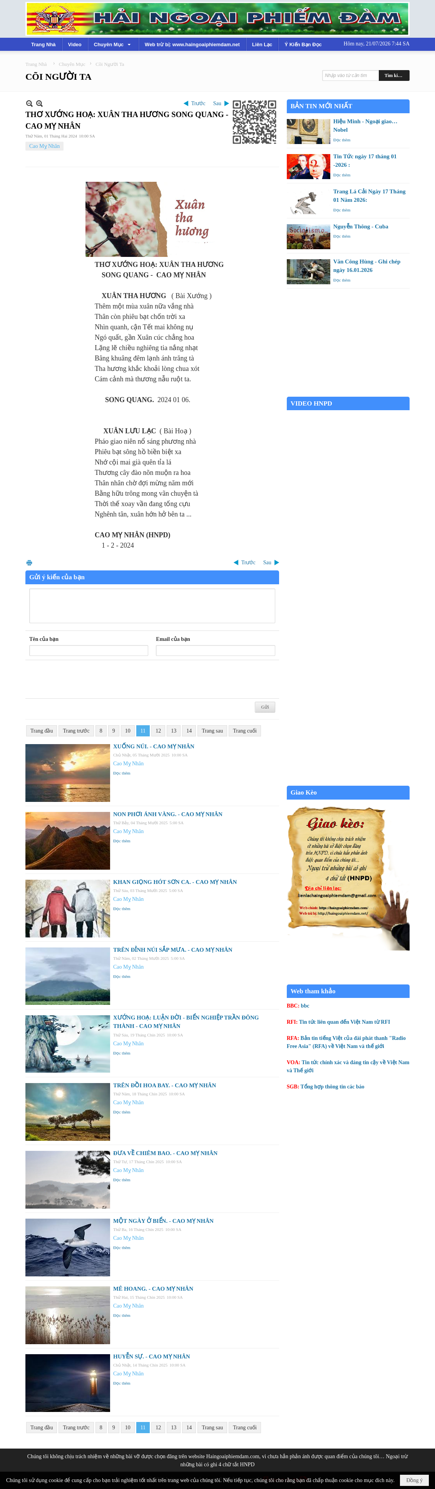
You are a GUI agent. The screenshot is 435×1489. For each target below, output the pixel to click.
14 (189, 731)
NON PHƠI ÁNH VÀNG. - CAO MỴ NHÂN (168, 814)
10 (127, 731)
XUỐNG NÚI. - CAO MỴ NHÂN (153, 746)
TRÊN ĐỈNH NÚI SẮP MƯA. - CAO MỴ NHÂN (173, 950)
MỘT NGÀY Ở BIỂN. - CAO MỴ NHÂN (163, 1221)
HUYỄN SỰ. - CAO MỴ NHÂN (151, 1356)
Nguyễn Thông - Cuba (360, 226)
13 (173, 731)
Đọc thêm (121, 773)
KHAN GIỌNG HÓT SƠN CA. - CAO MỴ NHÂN (175, 882)
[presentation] (87, 679)
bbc (305, 1006)
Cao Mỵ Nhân (44, 146)
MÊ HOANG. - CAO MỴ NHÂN (153, 1289)
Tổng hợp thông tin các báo (333, 1087)
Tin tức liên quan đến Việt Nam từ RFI (344, 1022)
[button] (113, 44)
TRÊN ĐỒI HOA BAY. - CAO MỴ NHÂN (164, 1085)
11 (143, 731)
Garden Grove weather (348, 393)
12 (158, 731)
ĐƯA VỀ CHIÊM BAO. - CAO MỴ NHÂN (165, 1153)
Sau (217, 103)
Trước (198, 103)
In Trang (29, 562)
